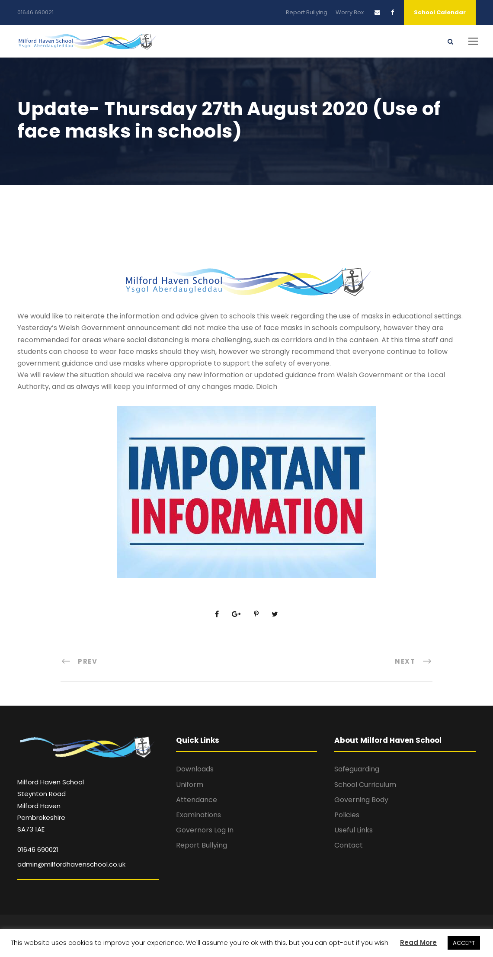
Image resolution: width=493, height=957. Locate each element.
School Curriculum (365, 785)
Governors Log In (205, 830)
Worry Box (350, 12)
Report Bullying (306, 12)
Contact (348, 845)
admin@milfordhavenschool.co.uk (71, 864)
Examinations (198, 815)
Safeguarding (356, 769)
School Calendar (440, 12)
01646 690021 (35, 12)
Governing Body (361, 800)
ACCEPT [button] (464, 943)
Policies (346, 815)
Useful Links (353, 830)
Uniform (189, 785)
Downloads (195, 769)
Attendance (196, 800)
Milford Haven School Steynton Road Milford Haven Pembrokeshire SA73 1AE (50, 805)
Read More (418, 942)
